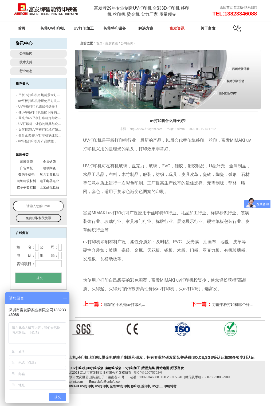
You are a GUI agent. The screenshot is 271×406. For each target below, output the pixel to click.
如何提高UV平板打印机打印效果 (41, 130)
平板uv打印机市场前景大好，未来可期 (45, 95)
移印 (200, 140)
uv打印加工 (131, 368)
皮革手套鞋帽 (26, 187)
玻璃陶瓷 (49, 168)
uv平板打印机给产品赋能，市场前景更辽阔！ (50, 141)
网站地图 (162, 368)
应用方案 (148, 368)
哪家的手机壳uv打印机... (124, 304)
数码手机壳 (26, 174)
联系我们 (250, 7)
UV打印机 (92, 166)
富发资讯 (111, 43)
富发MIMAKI (163, 280)
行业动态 (25, 71)
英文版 (238, 7)
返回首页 (226, 7)
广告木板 (26, 168)
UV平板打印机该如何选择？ (38, 106)
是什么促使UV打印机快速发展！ (41, 135)
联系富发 (177, 368)
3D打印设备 (95, 368)
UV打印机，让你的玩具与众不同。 (43, 124)
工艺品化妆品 (49, 187)
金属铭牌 (49, 162)
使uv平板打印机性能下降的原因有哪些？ (47, 112)
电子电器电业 (49, 181)
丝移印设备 (114, 368)
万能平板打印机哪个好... (232, 304)
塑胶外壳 (26, 162)
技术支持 (25, 62)
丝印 (213, 140)
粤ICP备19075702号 (147, 373)
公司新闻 (127, 43)
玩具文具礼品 (49, 174)
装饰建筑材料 (26, 181)
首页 (99, 43)
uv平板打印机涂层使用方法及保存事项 (45, 101)
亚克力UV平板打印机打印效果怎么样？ (46, 118)
